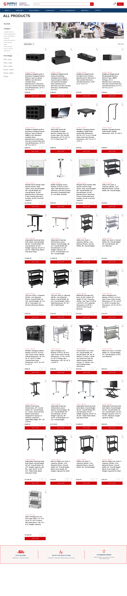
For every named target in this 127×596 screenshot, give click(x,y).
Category (7, 28)
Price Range (8, 56)
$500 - (7, 76)
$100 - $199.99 (9, 69)
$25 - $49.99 (8, 63)
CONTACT (98, 10)
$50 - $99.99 (8, 66)
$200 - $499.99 (9, 73)
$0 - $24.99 (8, 59)
